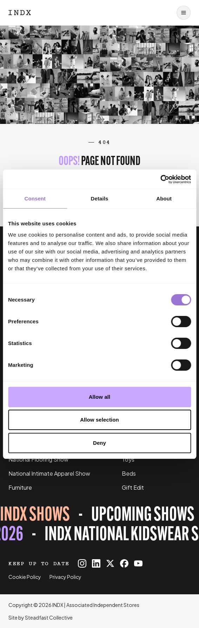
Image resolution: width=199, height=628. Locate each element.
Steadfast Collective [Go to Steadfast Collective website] (49, 617)
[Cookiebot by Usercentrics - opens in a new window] (160, 179)
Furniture (20, 487)
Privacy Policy (65, 577)
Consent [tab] (35, 198)
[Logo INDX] (19, 12)
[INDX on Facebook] (124, 563)
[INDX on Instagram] (82, 563)
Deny (99, 443)
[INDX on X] (110, 563)
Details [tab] (99, 198)
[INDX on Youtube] (138, 563)
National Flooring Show (38, 459)
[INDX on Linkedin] (96, 563)
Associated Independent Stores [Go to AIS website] (102, 605)
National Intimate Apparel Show (49, 473)
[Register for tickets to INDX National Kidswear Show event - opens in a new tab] (99, 525)
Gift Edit (133, 487)
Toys (128, 459)
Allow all (100, 397)
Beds (129, 473)
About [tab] (164, 198)
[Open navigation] (184, 13)
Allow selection (99, 420)
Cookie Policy (24, 577)
